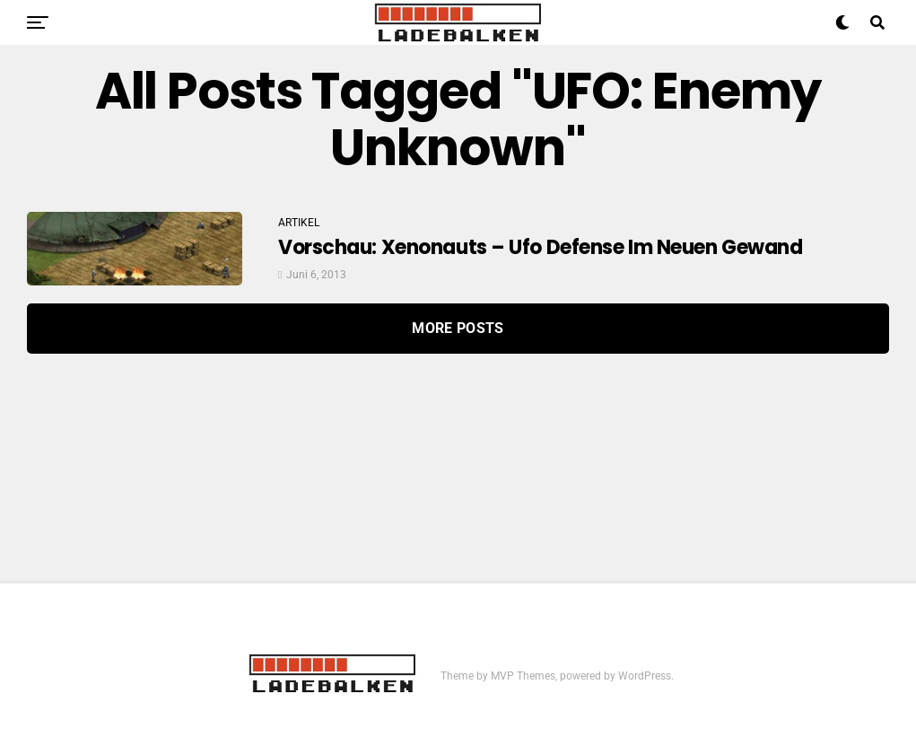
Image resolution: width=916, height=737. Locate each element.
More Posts (457, 328)
